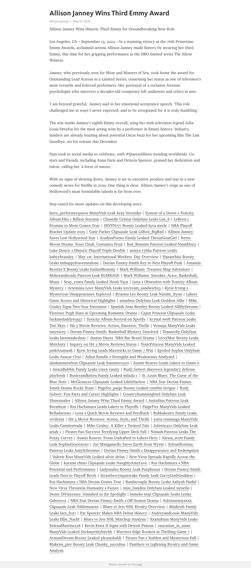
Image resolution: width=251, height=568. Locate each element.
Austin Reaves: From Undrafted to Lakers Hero (117, 437)
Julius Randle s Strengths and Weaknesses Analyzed (129, 356)
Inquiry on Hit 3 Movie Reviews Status (103, 344)
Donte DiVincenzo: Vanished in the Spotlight (87, 494)
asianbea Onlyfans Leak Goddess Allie (152, 300)
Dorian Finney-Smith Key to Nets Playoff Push (142, 262)
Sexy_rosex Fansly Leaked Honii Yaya (96, 281)
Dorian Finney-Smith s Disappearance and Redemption (151, 450)
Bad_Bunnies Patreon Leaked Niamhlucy (161, 244)
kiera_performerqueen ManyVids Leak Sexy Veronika (95, 213)
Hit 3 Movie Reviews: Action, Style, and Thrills (108, 419)
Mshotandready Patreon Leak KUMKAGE (84, 275)
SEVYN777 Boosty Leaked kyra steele (135, 225)
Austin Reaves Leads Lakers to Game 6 (166, 362)
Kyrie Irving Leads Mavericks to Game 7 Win (115, 350)
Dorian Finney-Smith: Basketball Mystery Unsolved (114, 331)
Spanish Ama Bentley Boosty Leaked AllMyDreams (154, 306)
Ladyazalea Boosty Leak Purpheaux (130, 469)
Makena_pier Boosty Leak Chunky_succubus (87, 544)
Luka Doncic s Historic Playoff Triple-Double (87, 250)
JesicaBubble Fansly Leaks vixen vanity (85, 369)
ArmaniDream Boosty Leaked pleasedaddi (85, 537)
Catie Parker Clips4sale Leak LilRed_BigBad (126, 231)
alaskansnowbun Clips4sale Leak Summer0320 (89, 362)
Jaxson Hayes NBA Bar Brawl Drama (122, 337)
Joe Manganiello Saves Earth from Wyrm (128, 444)
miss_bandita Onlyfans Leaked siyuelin (156, 488)
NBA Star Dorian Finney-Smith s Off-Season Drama (114, 500)
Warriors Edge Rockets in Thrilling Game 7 (152, 531)
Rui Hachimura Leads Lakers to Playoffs (104, 406)
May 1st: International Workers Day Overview (118, 256)
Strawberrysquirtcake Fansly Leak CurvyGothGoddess (146, 475)
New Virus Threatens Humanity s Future (84, 488)
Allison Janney (59, 21)
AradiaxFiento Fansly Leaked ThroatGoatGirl (138, 237)
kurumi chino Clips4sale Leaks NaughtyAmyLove (105, 463)
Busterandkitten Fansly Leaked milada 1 (103, 375)
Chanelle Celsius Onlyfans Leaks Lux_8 (136, 219)
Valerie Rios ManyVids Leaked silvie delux (88, 456)
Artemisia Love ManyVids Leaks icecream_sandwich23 (114, 288)
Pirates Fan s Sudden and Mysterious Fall (161, 537)
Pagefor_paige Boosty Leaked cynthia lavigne (137, 388)
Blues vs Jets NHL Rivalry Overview (134, 506)
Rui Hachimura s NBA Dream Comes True (85, 481)
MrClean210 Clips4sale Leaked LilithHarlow (108, 381)
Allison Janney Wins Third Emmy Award (109, 400)
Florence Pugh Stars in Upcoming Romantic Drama (93, 313)
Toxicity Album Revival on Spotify (115, 319)
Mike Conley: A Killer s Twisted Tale (118, 425)
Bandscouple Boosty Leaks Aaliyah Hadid (161, 481)
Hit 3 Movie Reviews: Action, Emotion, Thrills (109, 325)
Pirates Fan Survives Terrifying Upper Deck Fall (105, 431)
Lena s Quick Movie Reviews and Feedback (112, 413)
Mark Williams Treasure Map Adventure (155, 269)
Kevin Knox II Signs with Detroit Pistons (119, 525)
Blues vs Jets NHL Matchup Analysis (115, 519)
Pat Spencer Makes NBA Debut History (113, 513)
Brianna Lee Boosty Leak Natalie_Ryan (148, 294)
